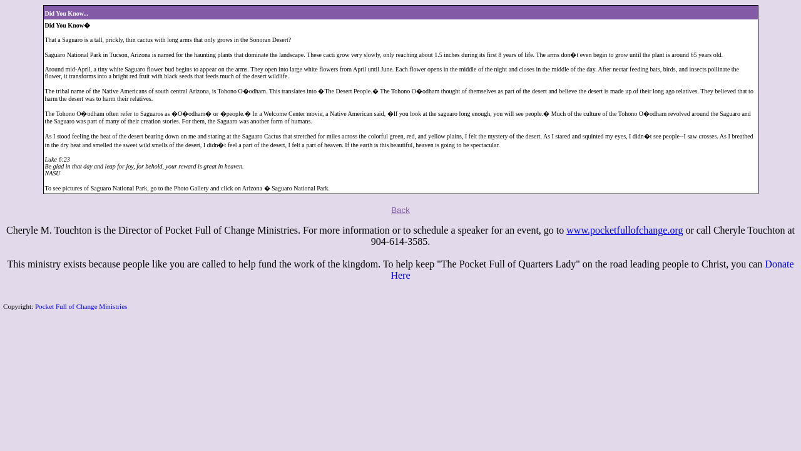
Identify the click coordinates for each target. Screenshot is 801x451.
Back (400, 210)
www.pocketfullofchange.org (624, 230)
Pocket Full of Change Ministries (81, 306)
